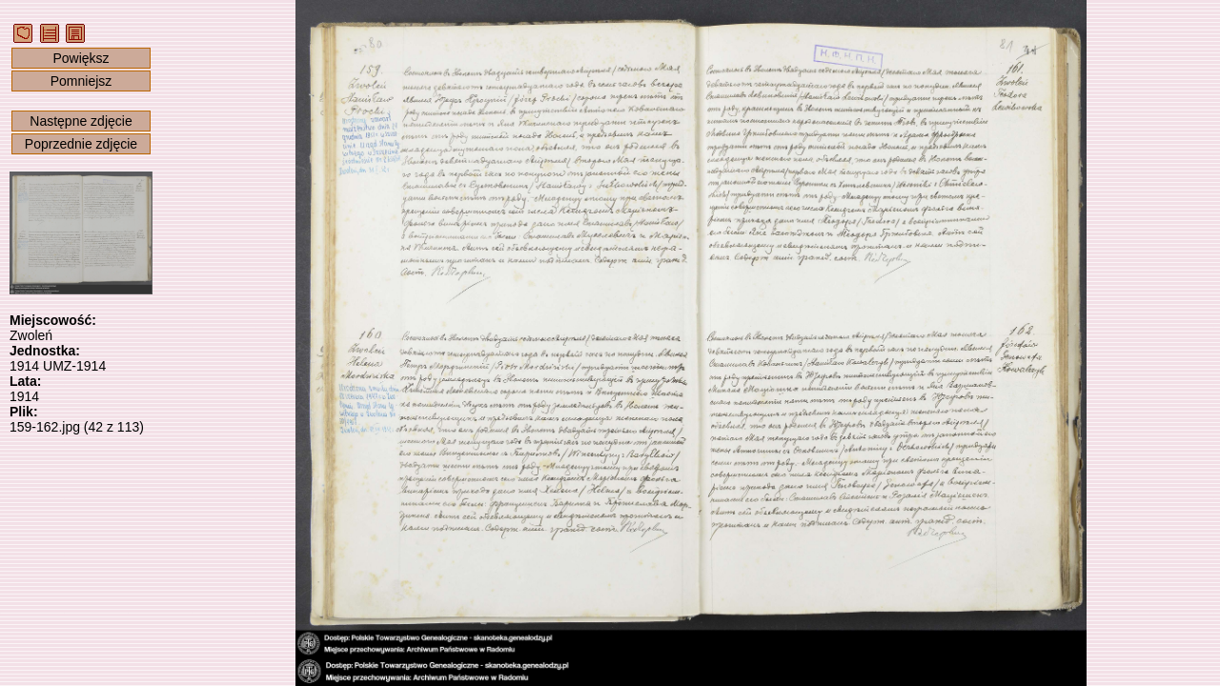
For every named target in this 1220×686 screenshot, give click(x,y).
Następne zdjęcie (81, 121)
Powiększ (80, 58)
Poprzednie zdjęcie (81, 143)
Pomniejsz (81, 81)
